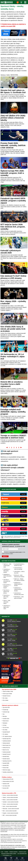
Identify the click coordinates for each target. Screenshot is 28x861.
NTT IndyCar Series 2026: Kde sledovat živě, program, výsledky (13, 226)
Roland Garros (6, 720)
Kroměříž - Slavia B (11, 630)
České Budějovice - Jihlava (12, 626)
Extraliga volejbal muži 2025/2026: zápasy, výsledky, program (13, 411)
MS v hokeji (5, 698)
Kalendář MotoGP (6, 731)
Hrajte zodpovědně (4, 834)
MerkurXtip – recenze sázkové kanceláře (11, 808)
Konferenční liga (6, 711)
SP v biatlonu (5, 734)
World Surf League (6, 769)
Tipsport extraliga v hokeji (8, 691)
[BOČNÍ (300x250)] (11, 683)
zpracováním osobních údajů (15, 552)
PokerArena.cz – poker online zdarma (6, 597)
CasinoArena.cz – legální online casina (7, 607)
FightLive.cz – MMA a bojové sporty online (7, 566)
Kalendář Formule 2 (7, 754)
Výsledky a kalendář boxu (8, 772)
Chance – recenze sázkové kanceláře (10, 804)
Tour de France (6, 727)
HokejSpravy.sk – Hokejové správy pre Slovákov (18, 584)
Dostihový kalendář (6, 752)
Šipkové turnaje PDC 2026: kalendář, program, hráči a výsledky (12, 173)
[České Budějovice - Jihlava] (4, 625)
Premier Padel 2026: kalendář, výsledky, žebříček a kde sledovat (13, 145)
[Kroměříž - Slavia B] (4, 630)
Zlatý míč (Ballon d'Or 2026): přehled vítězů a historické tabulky (13, 118)
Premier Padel (5, 767)
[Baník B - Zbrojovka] (4, 635)
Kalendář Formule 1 (7, 695)
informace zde (3, 840)
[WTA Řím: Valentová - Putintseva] (4, 620)
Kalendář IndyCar (6, 758)
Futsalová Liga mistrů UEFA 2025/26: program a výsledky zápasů (13, 200)
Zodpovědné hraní (4, 829)
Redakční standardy (14, 851)
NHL (4, 714)
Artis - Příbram (10, 654)
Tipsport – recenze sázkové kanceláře (10, 797)
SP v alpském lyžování (7, 736)
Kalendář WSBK (6, 763)
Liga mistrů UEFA (6, 707)
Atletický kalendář (6, 743)
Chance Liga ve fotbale (7, 693)
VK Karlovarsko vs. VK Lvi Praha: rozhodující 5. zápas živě (13, 356)
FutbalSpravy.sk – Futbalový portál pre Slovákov (18, 589)
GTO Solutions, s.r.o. (7, 855)
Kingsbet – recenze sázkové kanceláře (10, 813)
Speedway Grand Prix (7, 760)
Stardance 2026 (6, 783)
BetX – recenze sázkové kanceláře (10, 810)
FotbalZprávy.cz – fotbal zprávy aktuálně (6, 571)
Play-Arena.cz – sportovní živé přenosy (6, 592)
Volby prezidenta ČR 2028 (8, 779)
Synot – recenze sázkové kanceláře (10, 806)
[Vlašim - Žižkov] (4, 649)
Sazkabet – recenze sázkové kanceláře (10, 801)
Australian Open (6, 718)
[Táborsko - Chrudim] (4, 639)
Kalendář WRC (6, 765)
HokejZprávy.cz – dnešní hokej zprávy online (7, 576)
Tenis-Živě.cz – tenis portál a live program (6, 581)
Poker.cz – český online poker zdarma (6, 602)
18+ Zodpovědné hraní (22, 853)
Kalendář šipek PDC (7, 738)
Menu (25, 2)
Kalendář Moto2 (6, 756)
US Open (4, 725)
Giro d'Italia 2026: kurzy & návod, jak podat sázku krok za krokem (13, 329)
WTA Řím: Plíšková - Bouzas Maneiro (14, 645)
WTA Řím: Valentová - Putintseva (14, 621)
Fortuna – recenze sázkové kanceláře (10, 795)
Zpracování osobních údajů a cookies (8, 853)
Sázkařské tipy (6, 616)
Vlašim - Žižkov (10, 649)
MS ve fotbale (5, 700)
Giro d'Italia (5, 729)
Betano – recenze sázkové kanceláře (10, 799)
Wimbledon (5, 723)
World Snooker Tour (7, 745)
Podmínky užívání (22, 851)
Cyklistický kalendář (7, 740)
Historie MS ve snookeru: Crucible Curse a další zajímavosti (12, 384)
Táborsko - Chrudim (11, 640)
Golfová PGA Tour (6, 747)
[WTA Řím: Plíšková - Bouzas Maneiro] (4, 644)
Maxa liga (5, 716)
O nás (2, 851)
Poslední (21, 447)
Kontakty (6, 851)
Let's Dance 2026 (6, 785)
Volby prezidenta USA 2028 (8, 781)
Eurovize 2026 (6, 788)
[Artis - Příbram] (4, 654)
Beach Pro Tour (6, 749)
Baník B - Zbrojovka (11, 635)
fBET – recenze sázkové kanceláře (10, 815)
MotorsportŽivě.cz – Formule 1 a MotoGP (7, 586)
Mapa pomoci (15, 846)
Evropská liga (5, 709)
